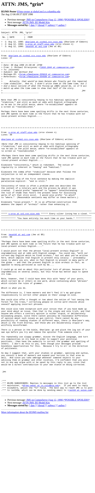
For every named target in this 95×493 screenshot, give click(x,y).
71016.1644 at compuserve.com (56, 74)
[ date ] (32, 25)
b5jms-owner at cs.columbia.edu (41, 456)
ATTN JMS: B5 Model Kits (36, 22)
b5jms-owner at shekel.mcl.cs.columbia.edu (38, 11)
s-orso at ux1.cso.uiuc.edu (24, 250)
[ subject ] (51, 25)
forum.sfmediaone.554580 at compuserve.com (44, 85)
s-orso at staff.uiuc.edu (39, 46)
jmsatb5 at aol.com (36, 49)
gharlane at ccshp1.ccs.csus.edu (44, 44)
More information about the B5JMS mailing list (24, 484)
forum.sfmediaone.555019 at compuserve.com (44, 83)
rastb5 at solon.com (80, 462)
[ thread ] (41, 25)
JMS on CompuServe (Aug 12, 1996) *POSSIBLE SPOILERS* (58, 19)
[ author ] (61, 25)
